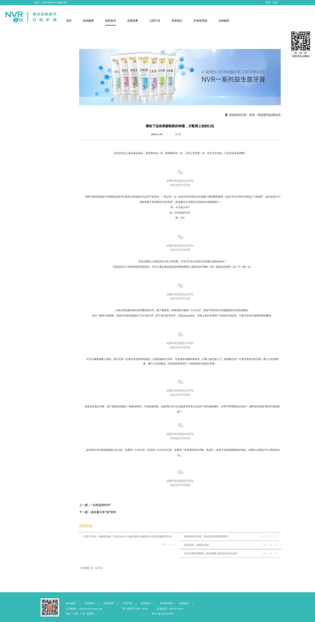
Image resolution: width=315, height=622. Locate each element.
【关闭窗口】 (86, 568)
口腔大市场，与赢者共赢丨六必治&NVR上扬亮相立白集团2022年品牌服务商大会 (127, 536)
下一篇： (97, 512)
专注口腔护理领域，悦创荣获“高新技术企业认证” (211, 553)
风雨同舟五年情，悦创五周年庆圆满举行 (206, 536)
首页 (69, 20)
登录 (268, 2)
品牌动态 (275, 114)
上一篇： (95, 505)
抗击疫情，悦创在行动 (196, 544)
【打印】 (99, 568)
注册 (275, 2)
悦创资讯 (263, 114)
